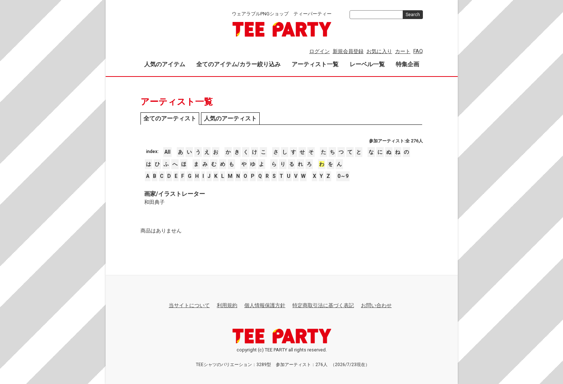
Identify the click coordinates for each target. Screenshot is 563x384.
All (167, 152)
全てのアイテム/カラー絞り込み (238, 64)
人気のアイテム (164, 64)
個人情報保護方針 (264, 305)
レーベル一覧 (367, 64)
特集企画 (407, 64)
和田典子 (154, 202)
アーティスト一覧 (315, 64)
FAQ (418, 51)
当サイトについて (189, 305)
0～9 (342, 176)
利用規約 (227, 305)
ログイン (319, 51)
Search (413, 14)
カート (402, 51)
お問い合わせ (376, 305)
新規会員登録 (348, 51)
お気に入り (379, 51)
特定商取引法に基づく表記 (323, 305)
